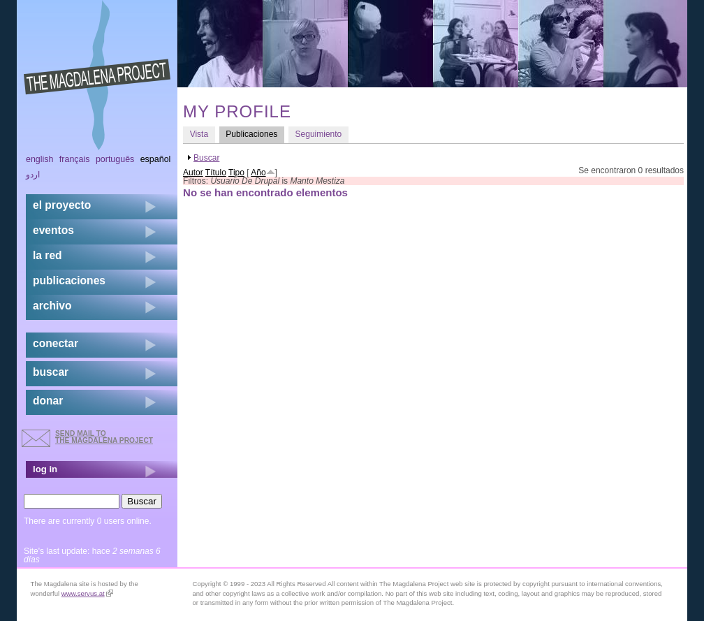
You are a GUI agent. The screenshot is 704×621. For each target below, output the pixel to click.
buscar (50, 372)
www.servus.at (87, 593)
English (40, 159)
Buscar (206, 158)
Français (74, 159)
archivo (52, 306)
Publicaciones (255, 134)
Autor (193, 172)
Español (155, 159)
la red (47, 255)
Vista (199, 134)
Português (115, 159)
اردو (33, 175)
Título (215, 172)
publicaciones (69, 280)
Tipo (236, 172)
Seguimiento (318, 134)
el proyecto (62, 205)
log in (45, 469)
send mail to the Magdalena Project (104, 437)
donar (48, 401)
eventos (53, 230)
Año (258, 172)
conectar (55, 343)
